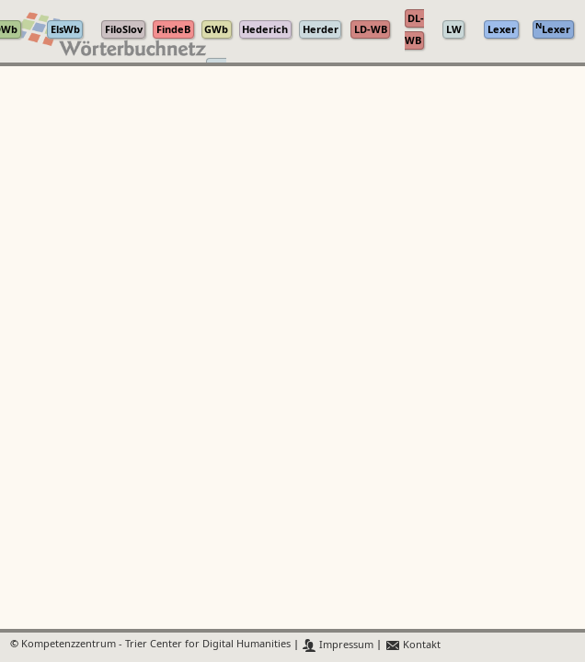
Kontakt (412, 645)
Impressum (338, 645)
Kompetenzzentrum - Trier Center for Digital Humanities (156, 645)
